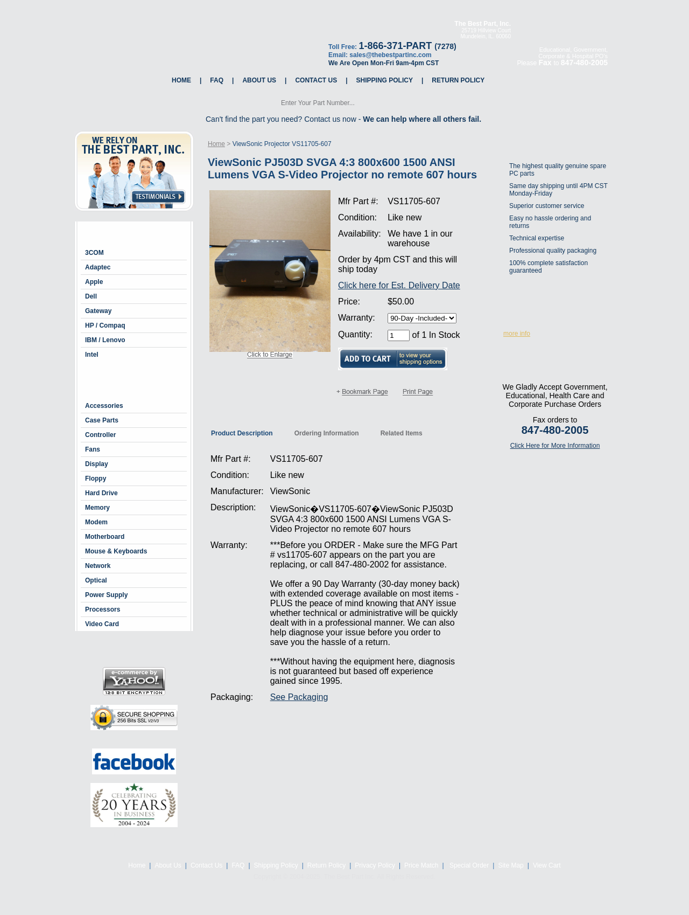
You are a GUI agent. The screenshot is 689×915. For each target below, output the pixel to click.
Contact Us (316, 80)
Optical (96, 580)
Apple (94, 282)
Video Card (102, 624)
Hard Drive (101, 493)
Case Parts (101, 420)
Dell (91, 296)
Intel (92, 354)
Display (96, 464)
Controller (100, 435)
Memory (97, 507)
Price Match (421, 865)
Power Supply (106, 595)
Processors (102, 609)
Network (97, 566)
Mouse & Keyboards (116, 551)
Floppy (95, 478)
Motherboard (104, 536)
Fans (92, 449)
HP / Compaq (105, 325)
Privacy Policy (375, 865)
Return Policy (458, 80)
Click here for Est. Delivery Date (399, 285)
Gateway (98, 311)
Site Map (510, 865)
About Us (259, 80)
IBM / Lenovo (105, 340)
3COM (94, 253)
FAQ (216, 80)
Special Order (468, 865)
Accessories (104, 406)
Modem (96, 522)
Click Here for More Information (555, 445)
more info (516, 333)
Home (181, 80)
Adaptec (97, 267)
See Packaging (299, 697)
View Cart (547, 865)
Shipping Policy (384, 80)
